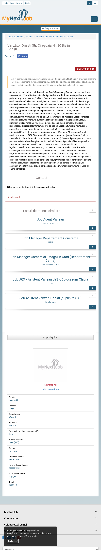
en (95, 3)
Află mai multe (30, 536)
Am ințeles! (12, 541)
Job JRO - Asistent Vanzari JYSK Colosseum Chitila (50, 279)
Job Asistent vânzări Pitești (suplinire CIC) (50, 298)
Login (5, 3)
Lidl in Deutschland (50, 389)
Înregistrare (16, 3)
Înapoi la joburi (50, 28)
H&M (50, 242)
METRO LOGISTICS (50, 265)
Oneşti (29, 36)
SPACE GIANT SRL (50, 223)
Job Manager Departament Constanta (50, 238)
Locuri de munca (15, 36)
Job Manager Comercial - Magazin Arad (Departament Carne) (50, 259)
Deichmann (50, 302)
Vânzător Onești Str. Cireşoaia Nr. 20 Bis (54, 36)
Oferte (27, 3)
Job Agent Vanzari (50, 219)
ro (89, 3)
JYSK (50, 283)
